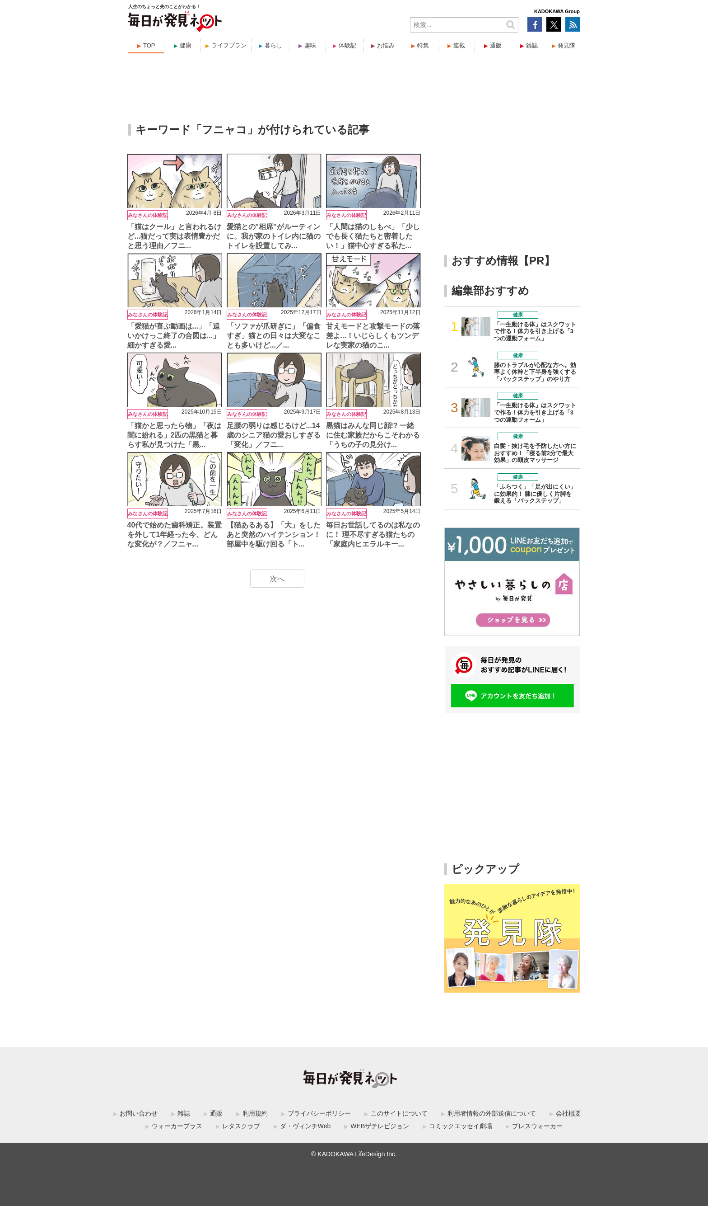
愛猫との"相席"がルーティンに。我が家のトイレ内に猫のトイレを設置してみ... (274, 236)
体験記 (347, 45)
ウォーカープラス (177, 1126)
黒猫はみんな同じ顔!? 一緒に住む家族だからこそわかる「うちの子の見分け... (373, 435)
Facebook (534, 24)
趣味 (310, 45)
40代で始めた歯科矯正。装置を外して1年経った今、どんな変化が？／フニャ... (174, 534)
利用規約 (255, 1113)
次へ (277, 579)
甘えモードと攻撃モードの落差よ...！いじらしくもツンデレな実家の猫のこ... (373, 335)
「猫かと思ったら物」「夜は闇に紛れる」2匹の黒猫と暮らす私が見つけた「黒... (174, 435)
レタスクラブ (241, 1126)
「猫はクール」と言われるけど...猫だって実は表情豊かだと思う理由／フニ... (174, 236)
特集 (423, 45)
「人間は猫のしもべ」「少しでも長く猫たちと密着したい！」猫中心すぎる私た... (373, 236)
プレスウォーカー (537, 1126)
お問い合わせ (139, 1113)
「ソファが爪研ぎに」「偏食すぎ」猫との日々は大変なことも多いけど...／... (274, 335)
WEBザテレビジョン (379, 1126)
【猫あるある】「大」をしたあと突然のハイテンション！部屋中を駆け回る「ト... (274, 534)
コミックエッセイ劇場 (460, 1126)
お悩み (386, 45)
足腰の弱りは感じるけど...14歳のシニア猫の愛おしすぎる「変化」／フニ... (274, 435)
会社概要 (568, 1113)
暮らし (273, 45)
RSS (572, 24)
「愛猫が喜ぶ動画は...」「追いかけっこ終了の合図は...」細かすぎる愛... (173, 335)
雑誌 (532, 45)
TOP (149, 45)
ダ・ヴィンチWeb (305, 1126)
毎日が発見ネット (180, 21)
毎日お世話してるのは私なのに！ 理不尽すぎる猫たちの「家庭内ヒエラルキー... (373, 534)
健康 (185, 45)
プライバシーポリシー (319, 1113)
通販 (496, 45)
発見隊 (566, 45)
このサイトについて (399, 1113)
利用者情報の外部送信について (491, 1113)
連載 (459, 45)
